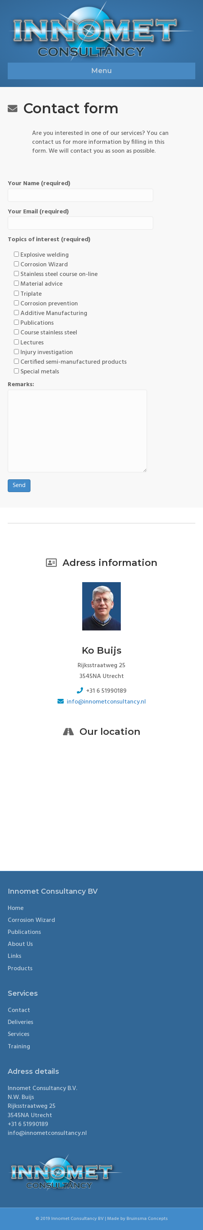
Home (16, 908)
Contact (19, 1010)
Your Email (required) (80, 219)
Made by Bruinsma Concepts (137, 1219)
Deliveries (20, 1022)
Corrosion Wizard (31, 920)
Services (18, 1034)
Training (19, 1047)
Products (20, 969)
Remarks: (77, 426)
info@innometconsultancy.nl (106, 702)
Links (14, 956)
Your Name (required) (80, 190)
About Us (20, 944)
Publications (24, 932)
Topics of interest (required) (49, 239)
